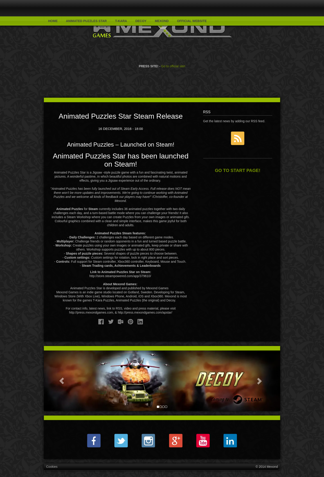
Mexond (162, 21)
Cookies (52, 466)
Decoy (140, 21)
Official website (192, 21)
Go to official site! (173, 60)
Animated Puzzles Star (86, 21)
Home (53, 21)
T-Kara (121, 21)
